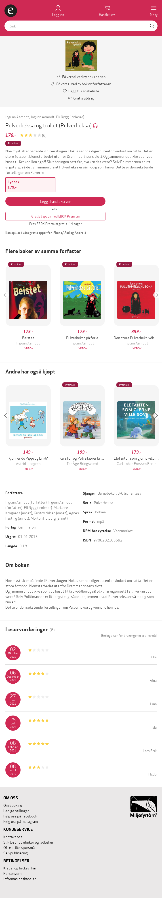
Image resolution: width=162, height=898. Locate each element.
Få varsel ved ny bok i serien (81, 76)
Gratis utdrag (81, 97)
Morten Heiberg (43, 518)
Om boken (17, 565)
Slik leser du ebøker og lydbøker (28, 841)
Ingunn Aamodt (17, 116)
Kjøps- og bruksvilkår (19, 867)
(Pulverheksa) (76, 125)
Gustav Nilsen (44, 512)
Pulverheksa (103, 502)
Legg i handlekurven (55, 201)
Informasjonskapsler (19, 878)
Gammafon (27, 526)
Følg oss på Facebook (20, 815)
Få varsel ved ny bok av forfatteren (81, 83)
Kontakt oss (12, 836)
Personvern (12, 873)
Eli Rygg (62, 116)
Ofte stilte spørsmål (19, 847)
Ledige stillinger (16, 810)
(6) (44, 135)
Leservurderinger (30, 629)
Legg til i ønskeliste (81, 90)
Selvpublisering (15, 852)
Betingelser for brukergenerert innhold (129, 635)
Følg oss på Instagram (20, 821)
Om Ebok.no (12, 805)
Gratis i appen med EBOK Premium (55, 216)
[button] (7, 308)
